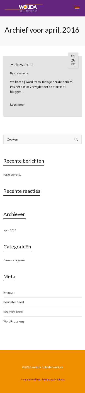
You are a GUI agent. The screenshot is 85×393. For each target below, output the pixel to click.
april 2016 (9, 230)
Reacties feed (13, 312)
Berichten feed (13, 302)
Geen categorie (14, 260)
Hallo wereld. (12, 175)
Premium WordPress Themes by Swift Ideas (42, 379)
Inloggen (9, 292)
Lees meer (17, 104)
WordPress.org (13, 321)
